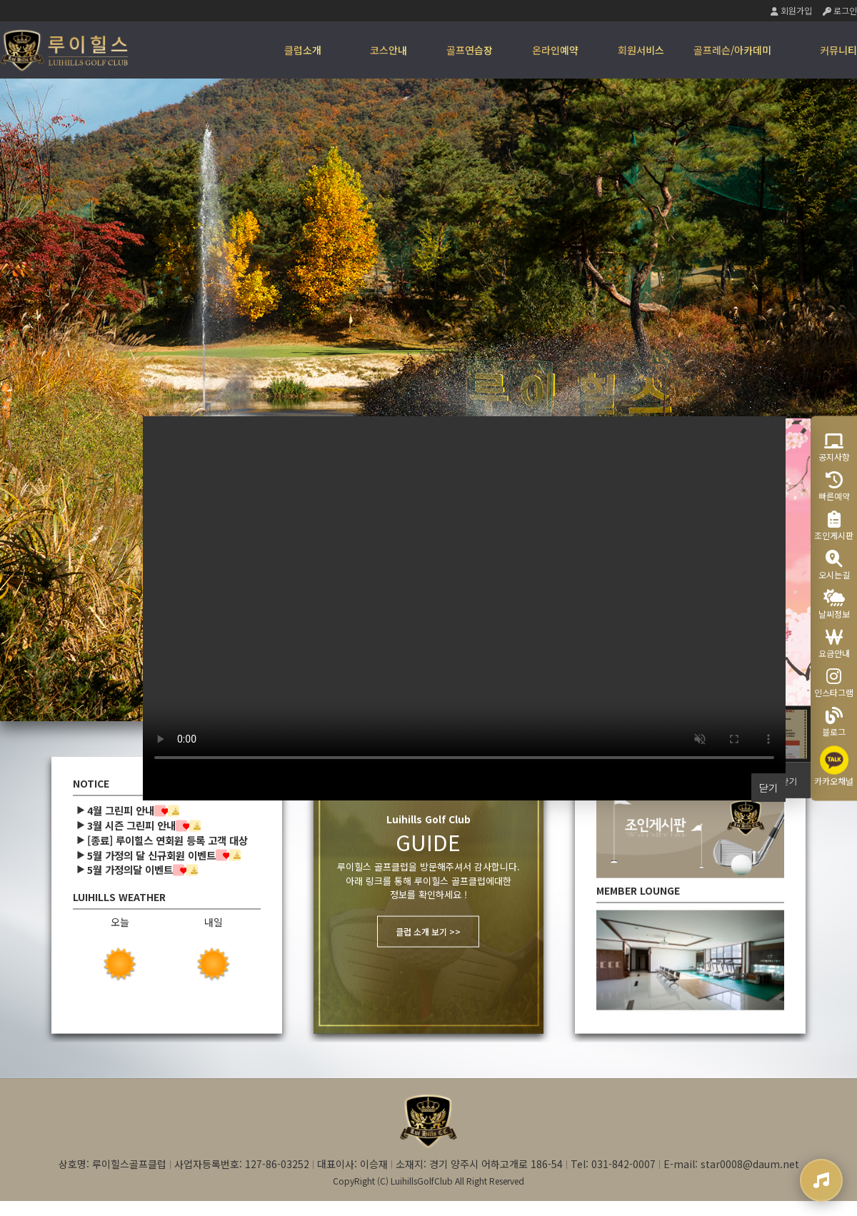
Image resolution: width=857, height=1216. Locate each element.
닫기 (789, 780)
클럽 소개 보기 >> (428, 931)
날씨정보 (834, 603)
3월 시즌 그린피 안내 (131, 825)
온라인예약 (555, 50)
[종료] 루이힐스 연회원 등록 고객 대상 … (174, 840)
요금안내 (834, 643)
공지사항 (834, 446)
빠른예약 (834, 486)
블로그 (834, 721)
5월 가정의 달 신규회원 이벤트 (151, 855)
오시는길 (834, 564)
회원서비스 (641, 50)
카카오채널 (833, 765)
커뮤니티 (838, 50)
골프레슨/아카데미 (732, 50)
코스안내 (388, 50)
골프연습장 (469, 50)
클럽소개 (302, 50)
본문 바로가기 (0, 0)
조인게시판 (833, 525)
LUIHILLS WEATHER (119, 898)
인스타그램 (833, 682)
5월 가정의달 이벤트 (130, 870)
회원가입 (791, 10)
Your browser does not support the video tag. (464, 594)
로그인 (840, 10)
